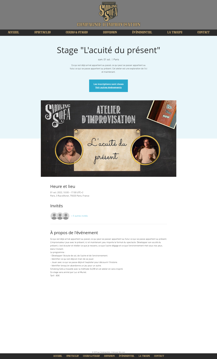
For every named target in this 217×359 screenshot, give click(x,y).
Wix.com (122, 352)
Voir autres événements (108, 87)
